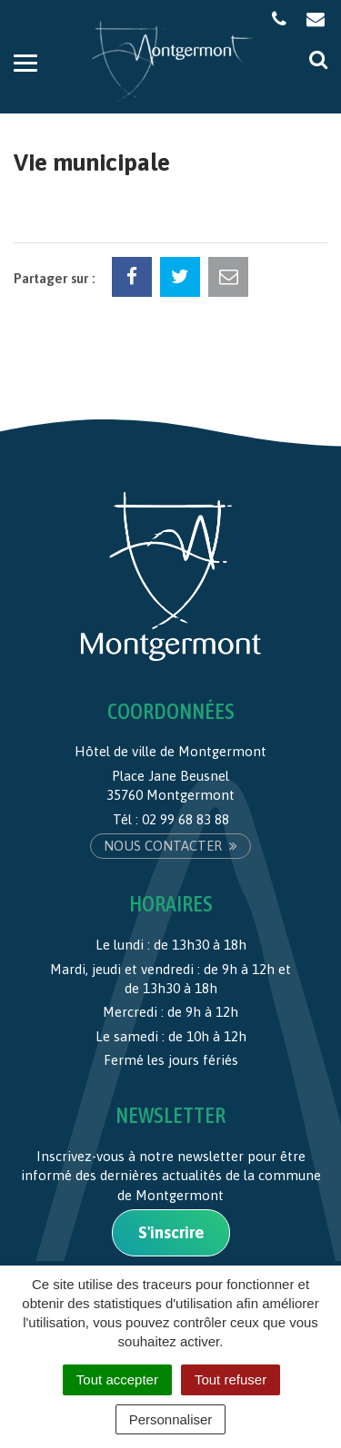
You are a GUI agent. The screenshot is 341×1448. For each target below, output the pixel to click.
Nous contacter (170, 845)
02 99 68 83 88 (185, 819)
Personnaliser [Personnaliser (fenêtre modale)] (171, 1419)
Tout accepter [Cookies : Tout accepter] (117, 1379)
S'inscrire (171, 1232)
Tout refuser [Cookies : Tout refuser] (230, 1379)
